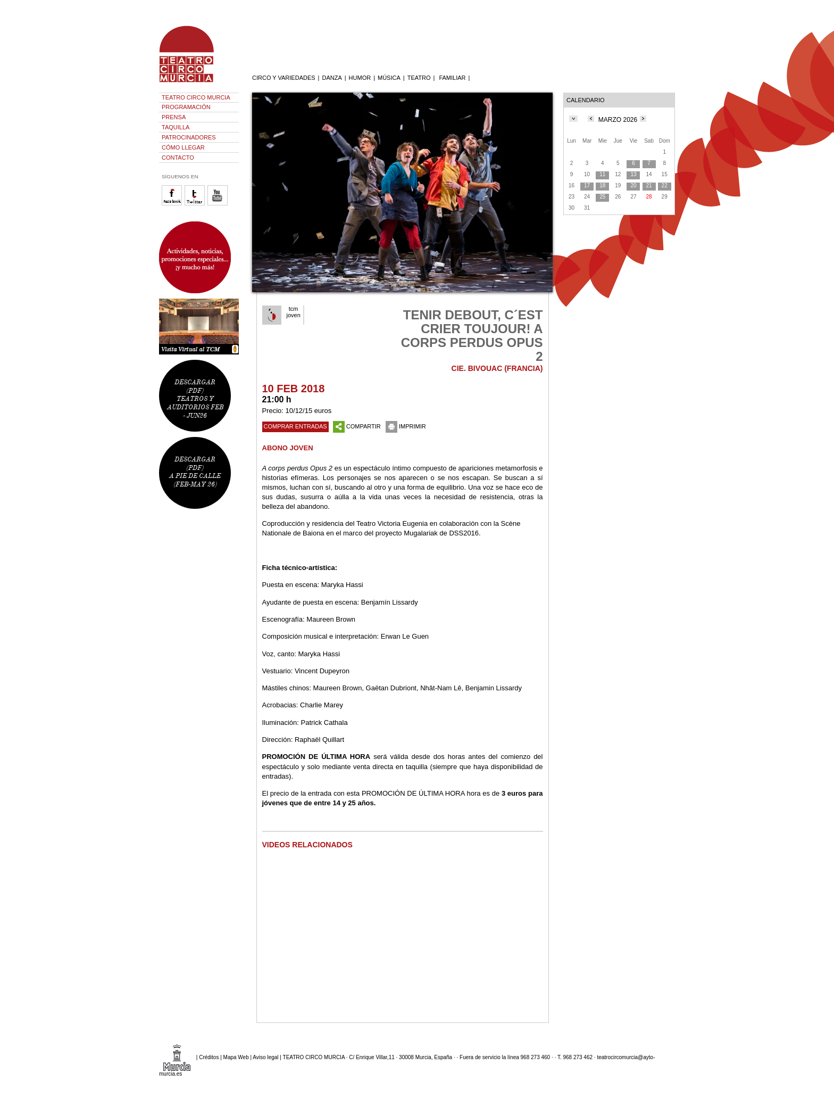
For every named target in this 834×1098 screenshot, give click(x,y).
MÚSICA (389, 78)
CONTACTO (178, 157)
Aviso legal (265, 1057)
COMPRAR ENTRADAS (295, 426)
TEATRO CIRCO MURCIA (196, 97)
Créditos (209, 1057)
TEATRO (419, 78)
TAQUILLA (175, 127)
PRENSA (174, 117)
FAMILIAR (452, 78)
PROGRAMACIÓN (186, 107)
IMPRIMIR (406, 426)
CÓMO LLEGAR (183, 147)
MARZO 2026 (617, 119)
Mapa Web (236, 1057)
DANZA (331, 78)
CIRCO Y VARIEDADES (283, 78)
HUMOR (360, 78)
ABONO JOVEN (287, 448)
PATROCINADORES (189, 137)
